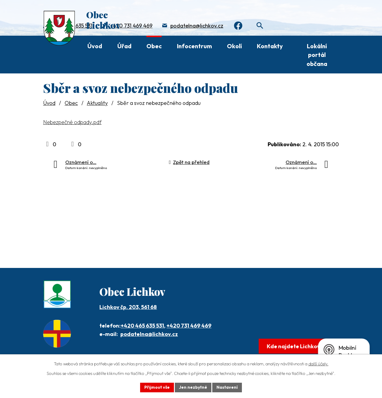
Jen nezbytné (193, 387)
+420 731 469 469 (131, 25)
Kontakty (270, 46)
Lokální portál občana (317, 54)
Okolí (234, 46)
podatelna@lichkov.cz (196, 25)
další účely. (318, 364)
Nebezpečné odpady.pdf (72, 122)
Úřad (124, 46)
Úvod (94, 46)
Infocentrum (194, 46)
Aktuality (97, 103)
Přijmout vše (157, 387)
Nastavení (227, 387)
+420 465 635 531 (142, 325)
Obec (154, 46)
